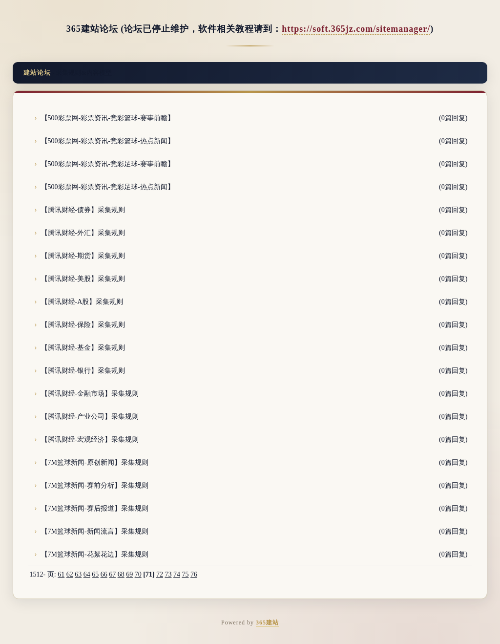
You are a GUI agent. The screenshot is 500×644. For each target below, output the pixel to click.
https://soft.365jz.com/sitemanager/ (356, 29)
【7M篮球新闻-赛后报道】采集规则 (94, 508)
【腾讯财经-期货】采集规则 (83, 255)
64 (86, 574)
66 (104, 574)
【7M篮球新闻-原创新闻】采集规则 (94, 462)
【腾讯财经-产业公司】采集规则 (90, 416)
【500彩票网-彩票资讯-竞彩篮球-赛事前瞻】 (107, 118)
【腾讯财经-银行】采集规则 (83, 370)
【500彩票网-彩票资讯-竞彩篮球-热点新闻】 (107, 141)
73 (168, 574)
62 (69, 574)
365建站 (267, 622)
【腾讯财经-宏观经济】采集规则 (90, 439)
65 (95, 574)
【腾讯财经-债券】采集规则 (83, 210)
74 (176, 574)
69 (129, 574)
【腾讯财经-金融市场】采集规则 (90, 393)
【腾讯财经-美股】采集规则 (83, 278)
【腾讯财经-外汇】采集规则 (83, 232)
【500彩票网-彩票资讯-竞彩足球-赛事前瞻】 (107, 164)
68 (121, 574)
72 (159, 574)
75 (185, 574)
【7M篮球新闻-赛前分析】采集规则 (94, 485)
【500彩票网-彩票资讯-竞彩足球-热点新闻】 (107, 187)
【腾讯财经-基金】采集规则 (83, 347)
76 (193, 574)
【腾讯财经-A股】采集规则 (82, 301)
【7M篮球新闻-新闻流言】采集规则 (94, 531)
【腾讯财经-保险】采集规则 (83, 324)
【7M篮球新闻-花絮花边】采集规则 (94, 554)
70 (138, 574)
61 (61, 574)
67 (112, 574)
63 (78, 574)
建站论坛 (37, 72)
